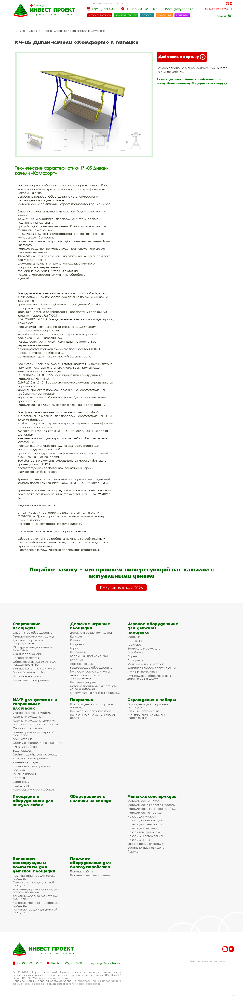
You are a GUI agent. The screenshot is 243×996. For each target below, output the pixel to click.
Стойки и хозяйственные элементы (37, 754)
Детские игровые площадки (48, 30)
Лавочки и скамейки (28, 716)
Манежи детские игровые (146, 664)
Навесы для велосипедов (145, 820)
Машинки (134, 636)
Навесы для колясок (141, 816)
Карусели (77, 644)
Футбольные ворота (27, 676)
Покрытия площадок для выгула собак (92, 716)
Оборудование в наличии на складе (90, 798)
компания (164, 15)
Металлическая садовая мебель (151, 804)
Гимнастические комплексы (33, 636)
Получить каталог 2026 (121, 587)
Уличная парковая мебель (32, 712)
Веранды (76, 659)
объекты (147, 15)
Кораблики (135, 652)
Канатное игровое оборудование (151, 667)
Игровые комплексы (142, 671)
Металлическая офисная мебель (151, 808)
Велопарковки (23, 750)
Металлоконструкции (152, 796)
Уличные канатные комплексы (34, 668)
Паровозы (134, 640)
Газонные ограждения (143, 711)
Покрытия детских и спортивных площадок (92, 706)
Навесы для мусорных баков (33, 789)
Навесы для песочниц (142, 828)
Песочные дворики (83, 682)
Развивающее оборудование (91, 667)
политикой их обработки (84, 983)
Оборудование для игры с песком (95, 692)
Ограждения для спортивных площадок (147, 706)
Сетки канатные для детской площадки (33, 884)
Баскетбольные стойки (29, 672)
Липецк (39, 5)
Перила (133, 851)
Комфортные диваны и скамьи (35, 724)
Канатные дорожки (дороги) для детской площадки (36, 890)
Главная (20, 30)
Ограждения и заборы (151, 700)
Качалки (76, 636)
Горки (74, 648)
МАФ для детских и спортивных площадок (35, 704)
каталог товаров (100, 15)
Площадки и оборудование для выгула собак (33, 800)
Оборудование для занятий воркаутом (32, 648)
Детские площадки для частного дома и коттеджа (93, 687)
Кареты (132, 656)
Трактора (134, 644)
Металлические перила (144, 812)
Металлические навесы (144, 800)
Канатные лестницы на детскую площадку (35, 904)
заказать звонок (126, 15)
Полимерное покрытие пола (90, 711)
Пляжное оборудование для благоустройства (90, 862)
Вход (212, 8)
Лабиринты (135, 660)
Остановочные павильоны (145, 847)
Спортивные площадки (26, 626)
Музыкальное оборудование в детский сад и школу (149, 677)
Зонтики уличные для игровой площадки (33, 733)
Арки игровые (23, 738)
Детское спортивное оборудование (28, 642)
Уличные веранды (25, 762)
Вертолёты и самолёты (143, 648)
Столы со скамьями (27, 728)
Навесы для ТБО (138, 839)
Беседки (19, 770)
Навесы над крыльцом (143, 832)
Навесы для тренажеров (145, 824)
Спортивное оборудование (32, 632)
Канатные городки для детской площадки (35, 911)
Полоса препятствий (27, 657)
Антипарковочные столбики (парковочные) (147, 716)
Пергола (19, 777)
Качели (75, 640)
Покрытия (81, 700)
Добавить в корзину (182, 57)
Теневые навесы (81, 663)
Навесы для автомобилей (145, 835)
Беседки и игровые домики (89, 655)
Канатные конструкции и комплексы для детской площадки (34, 864)
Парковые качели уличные (87, 30)
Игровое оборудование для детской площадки (152, 628)
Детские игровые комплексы (91, 632)
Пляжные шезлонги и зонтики (90, 875)
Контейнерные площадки (145, 843)
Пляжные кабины (25, 746)
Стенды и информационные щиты (37, 742)
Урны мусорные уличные (30, 758)
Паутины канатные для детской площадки (35, 877)
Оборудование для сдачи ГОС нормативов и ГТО (35, 663)
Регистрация (224, 8)
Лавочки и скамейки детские (34, 720)
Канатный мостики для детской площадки (35, 897)
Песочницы (78, 652)
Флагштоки (21, 785)
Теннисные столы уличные (31, 680)
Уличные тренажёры (27, 653)
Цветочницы (21, 781)
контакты (182, 15)
